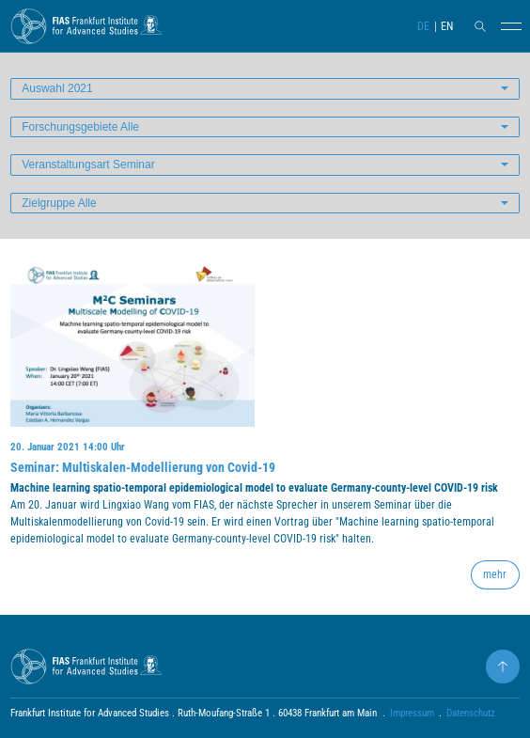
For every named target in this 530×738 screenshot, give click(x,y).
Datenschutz (470, 713)
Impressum (412, 713)
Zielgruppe (59, 203)
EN (447, 26)
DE (423, 26)
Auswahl (57, 88)
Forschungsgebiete (80, 126)
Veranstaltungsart (88, 164)
